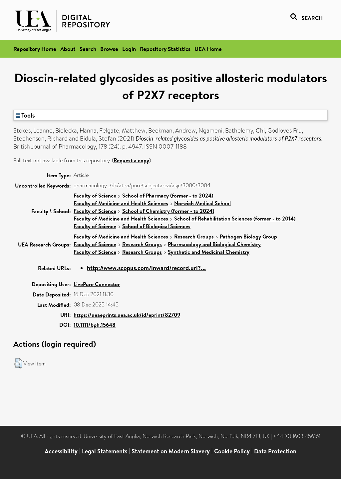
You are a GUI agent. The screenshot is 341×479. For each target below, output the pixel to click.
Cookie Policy (232, 451)
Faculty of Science (95, 195)
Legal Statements (104, 451)
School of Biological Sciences (156, 226)
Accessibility (61, 451)
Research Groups (194, 236)
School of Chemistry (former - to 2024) (168, 211)
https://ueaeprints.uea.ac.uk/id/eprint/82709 (127, 314)
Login (129, 49)
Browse (109, 49)
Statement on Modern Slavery (171, 451)
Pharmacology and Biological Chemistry (214, 244)
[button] (18, 363)
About (68, 49)
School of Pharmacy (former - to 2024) (167, 195)
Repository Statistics (165, 49)
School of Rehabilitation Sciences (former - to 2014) (234, 218)
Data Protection (275, 451)
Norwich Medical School (202, 203)
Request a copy (131, 160)
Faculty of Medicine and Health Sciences (121, 203)
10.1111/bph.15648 (95, 324)
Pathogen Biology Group (248, 236)
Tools (25, 115)
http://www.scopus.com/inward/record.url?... (146, 268)
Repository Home (34, 49)
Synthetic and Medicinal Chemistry (208, 251)
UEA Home (208, 49)
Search (88, 49)
